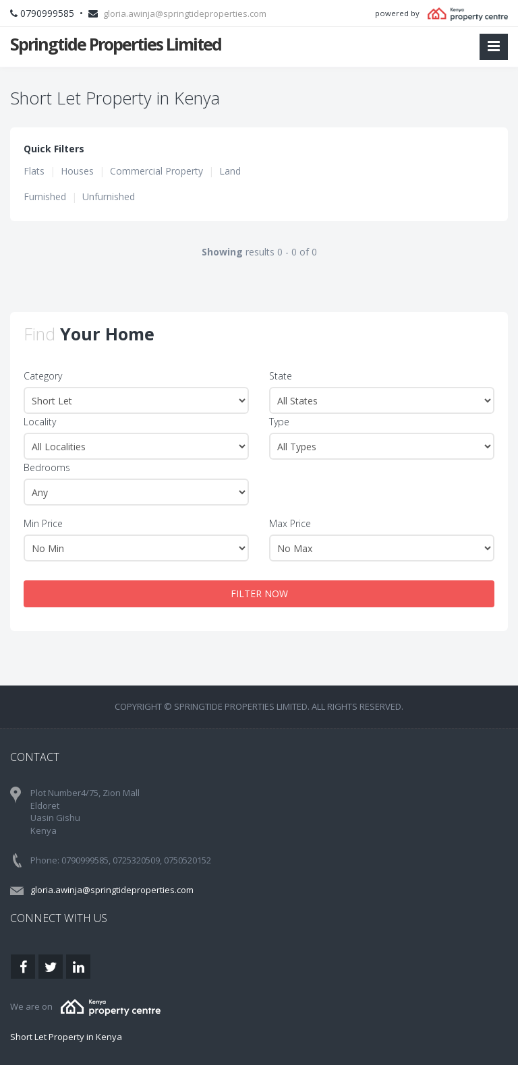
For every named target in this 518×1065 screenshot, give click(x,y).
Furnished (45, 196)
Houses (77, 170)
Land (230, 170)
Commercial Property (156, 170)
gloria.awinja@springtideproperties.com (184, 13)
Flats (34, 170)
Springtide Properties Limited (115, 43)
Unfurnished (108, 196)
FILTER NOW (259, 593)
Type (279, 421)
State (280, 375)
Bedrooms (47, 467)
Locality (40, 421)
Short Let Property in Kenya (66, 1037)
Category (43, 375)
